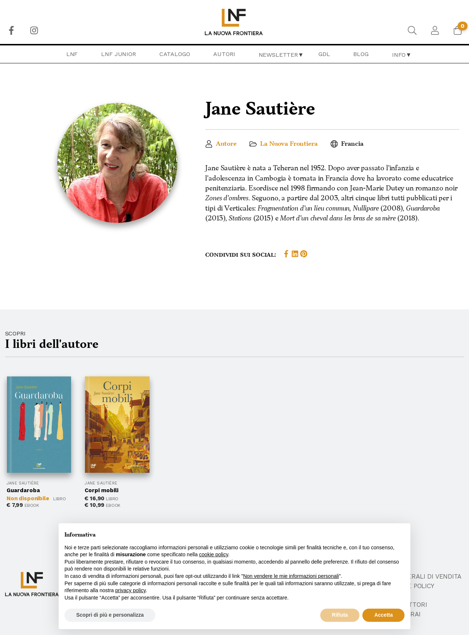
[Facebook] (11, 30)
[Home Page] (234, 22)
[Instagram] (34, 30)
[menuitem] (11, 30)
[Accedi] (435, 30)
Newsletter (278, 54)
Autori (224, 54)
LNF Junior (118, 54)
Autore (226, 144)
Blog (360, 54)
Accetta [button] (383, 615)
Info (399, 54)
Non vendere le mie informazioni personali (291, 576)
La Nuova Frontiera (288, 144)
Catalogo (174, 54)
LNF (72, 54)
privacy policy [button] (130, 590)
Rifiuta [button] (340, 615)
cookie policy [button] (213, 554)
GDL (324, 54)
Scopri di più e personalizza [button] (110, 615)
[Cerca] (412, 30)
